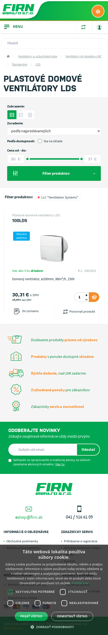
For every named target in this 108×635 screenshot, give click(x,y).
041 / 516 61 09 (79, 513)
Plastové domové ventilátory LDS (36, 215)
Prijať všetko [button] (31, 616)
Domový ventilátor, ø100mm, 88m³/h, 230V (43, 279)
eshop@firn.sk (29, 513)
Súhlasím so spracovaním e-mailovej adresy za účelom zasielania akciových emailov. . (49, 462)
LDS (38, 65)
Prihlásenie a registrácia (80, 541)
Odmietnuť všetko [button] (72, 616)
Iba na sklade (50, 141)
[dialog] (54, 590)
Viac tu (60, 464)
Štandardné (19, 65)
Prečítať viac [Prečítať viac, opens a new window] (80, 583)
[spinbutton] (79, 297)
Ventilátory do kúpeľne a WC (84, 57)
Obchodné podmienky (22, 541)
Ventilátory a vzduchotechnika (37, 57)
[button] (54, 627)
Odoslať (88, 449)
